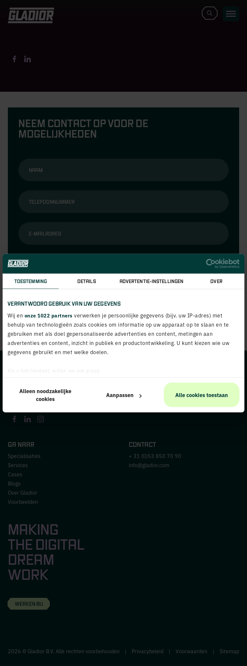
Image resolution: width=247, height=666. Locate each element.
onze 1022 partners (49, 315)
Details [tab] (86, 280)
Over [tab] (216, 280)
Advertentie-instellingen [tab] (151, 280)
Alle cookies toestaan (201, 394)
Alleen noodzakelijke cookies (45, 394)
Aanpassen (124, 394)
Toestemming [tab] (30, 280)
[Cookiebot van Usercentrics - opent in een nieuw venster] (210, 263)
